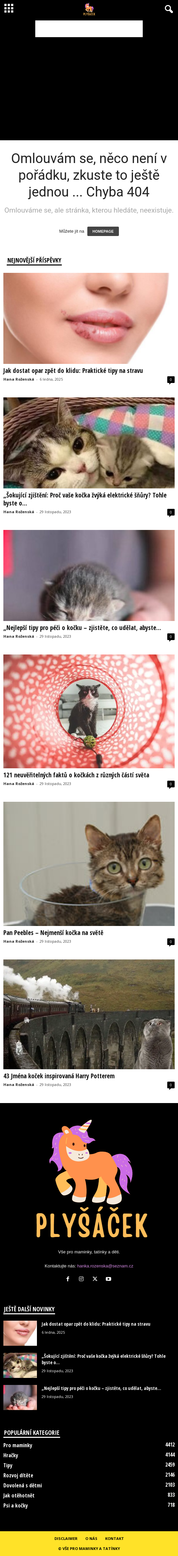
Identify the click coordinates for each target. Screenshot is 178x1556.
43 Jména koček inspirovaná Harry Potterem (59, 1076)
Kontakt (114, 1538)
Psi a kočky (15, 1505)
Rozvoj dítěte (18, 1475)
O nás (91, 1538)
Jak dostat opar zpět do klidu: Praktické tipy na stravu (73, 370)
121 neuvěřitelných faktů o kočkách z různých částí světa (76, 775)
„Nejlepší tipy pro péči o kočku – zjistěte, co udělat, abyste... (82, 627)
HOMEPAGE (103, 231)
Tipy (7, 1465)
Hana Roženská (18, 379)
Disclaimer (66, 1538)
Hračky (10, 1455)
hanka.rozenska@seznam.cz (105, 1265)
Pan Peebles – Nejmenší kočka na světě (53, 932)
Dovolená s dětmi (22, 1485)
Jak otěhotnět (19, 1495)
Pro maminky (17, 1445)
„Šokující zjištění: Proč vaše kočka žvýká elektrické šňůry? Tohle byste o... (85, 499)
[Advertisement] (89, 28)
